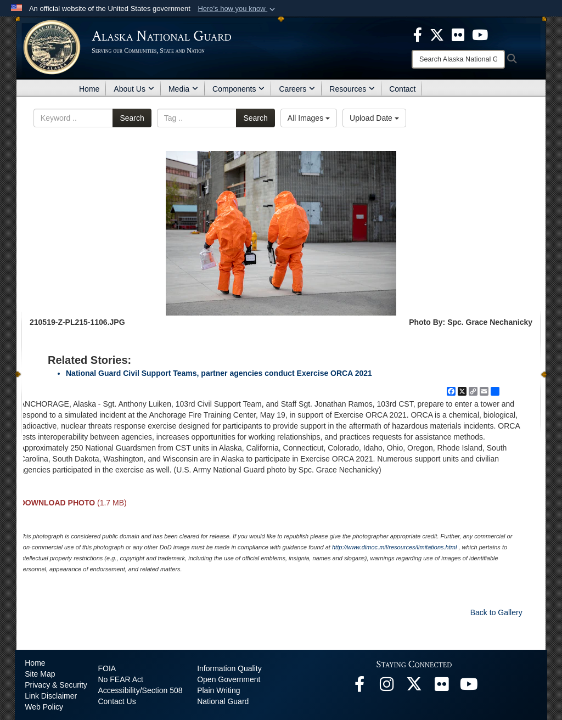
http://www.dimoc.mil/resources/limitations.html (394, 547)
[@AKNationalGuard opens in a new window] (414, 687)
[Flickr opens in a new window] (442, 687)
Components (238, 89)
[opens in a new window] (417, 34)
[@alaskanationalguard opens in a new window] (387, 687)
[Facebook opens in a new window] (359, 687)
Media (183, 89)
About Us (134, 89)
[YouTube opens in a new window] (469, 687)
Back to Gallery (496, 612)
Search (132, 118)
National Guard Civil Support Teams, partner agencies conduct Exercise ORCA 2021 (219, 373)
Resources (352, 89)
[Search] (458, 59)
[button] (237, 8)
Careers (297, 89)
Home (89, 89)
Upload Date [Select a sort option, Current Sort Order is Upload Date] (374, 118)
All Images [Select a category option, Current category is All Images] (309, 118)
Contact (402, 89)
